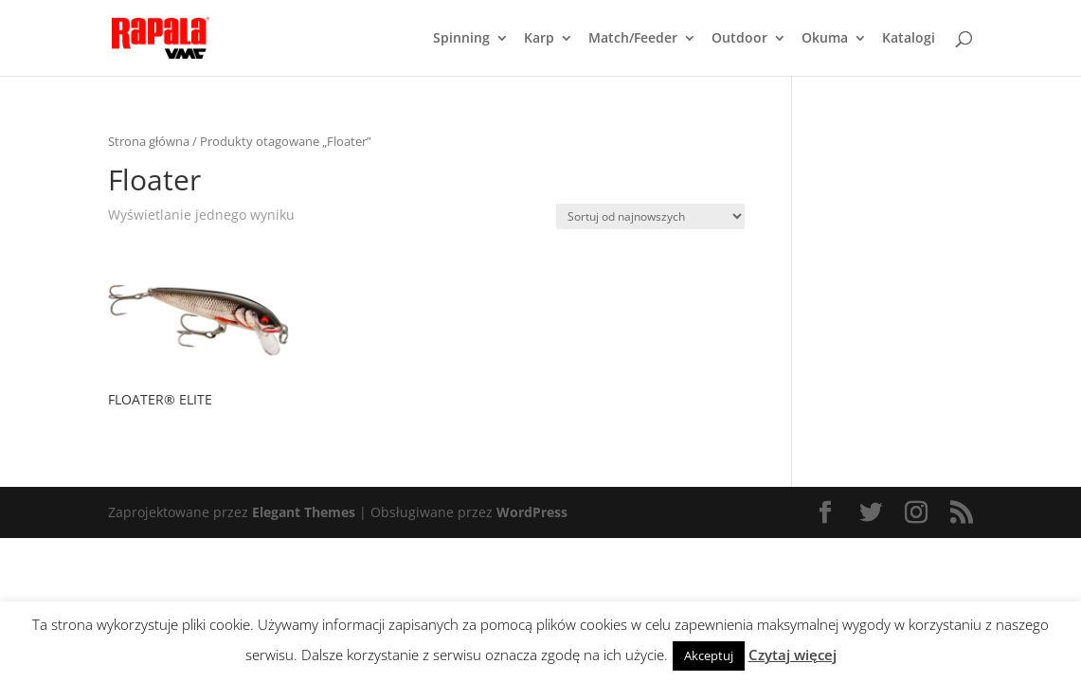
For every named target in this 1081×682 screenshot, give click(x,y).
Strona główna (148, 141)
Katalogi (908, 38)
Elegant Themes (303, 512)
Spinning (461, 38)
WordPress (532, 512)
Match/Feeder (632, 38)
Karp (539, 38)
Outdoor (739, 38)
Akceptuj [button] (708, 655)
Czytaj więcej (792, 654)
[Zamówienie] (650, 216)
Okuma (825, 38)
